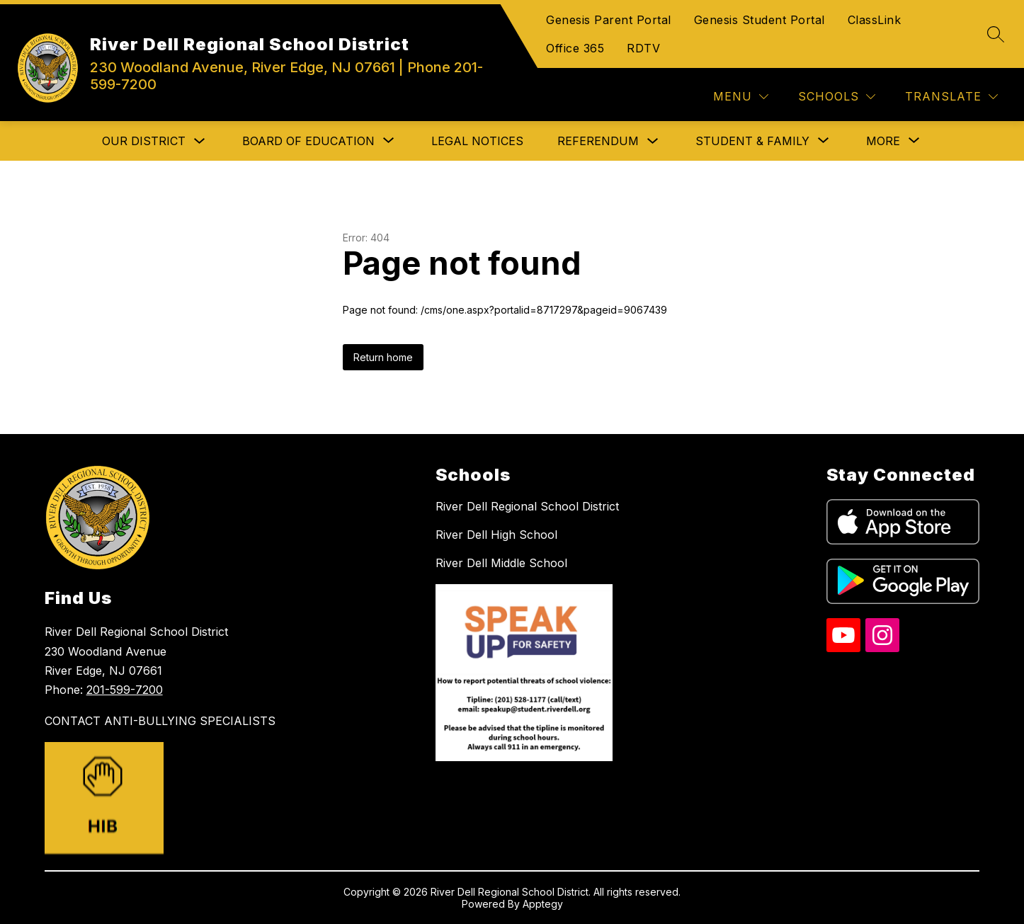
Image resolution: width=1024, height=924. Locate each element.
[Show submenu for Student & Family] (752, 140)
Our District (144, 141)
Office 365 (575, 48)
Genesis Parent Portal (608, 20)
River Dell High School (496, 534)
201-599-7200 (124, 690)
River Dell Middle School (501, 563)
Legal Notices (477, 141)
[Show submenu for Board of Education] (308, 140)
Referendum (598, 141)
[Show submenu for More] (883, 140)
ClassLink (874, 20)
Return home (383, 357)
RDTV (643, 48)
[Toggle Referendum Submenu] (652, 141)
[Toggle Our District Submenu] (199, 141)
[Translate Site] (951, 96)
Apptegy (543, 904)
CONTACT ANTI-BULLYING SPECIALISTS (160, 721)
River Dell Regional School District (527, 506)
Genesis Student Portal (759, 20)
